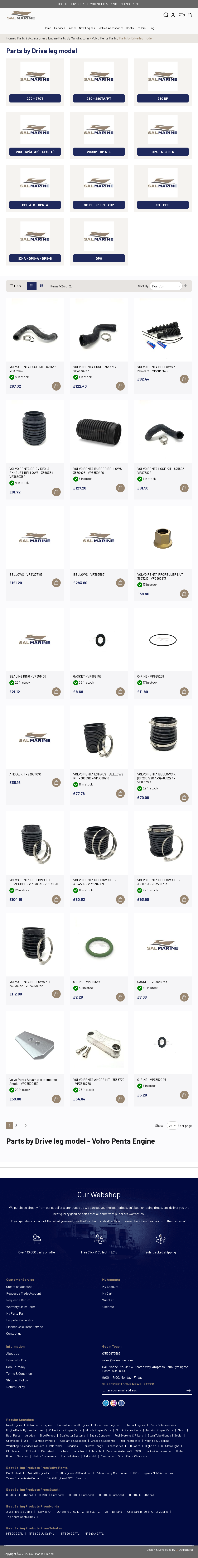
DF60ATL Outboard (51, 1495)
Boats (130, 28)
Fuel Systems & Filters (129, 1435)
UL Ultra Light (170, 1446)
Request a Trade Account (23, 1293)
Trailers (141, 28)
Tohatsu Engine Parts (159, 1430)
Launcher (78, 1451)
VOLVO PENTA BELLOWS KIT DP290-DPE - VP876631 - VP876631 (33, 882)
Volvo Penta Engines (40, 1425)
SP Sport (30, 1451)
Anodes (30, 1435)
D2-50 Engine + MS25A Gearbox (153, 1473)
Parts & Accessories (110, 28)
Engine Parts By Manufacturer (69, 38)
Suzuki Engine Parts (128, 1430)
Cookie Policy (15, 1367)
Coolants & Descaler (73, 1440)
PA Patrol (47, 1451)
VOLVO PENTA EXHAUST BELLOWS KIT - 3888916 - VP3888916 (98, 776)
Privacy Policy (16, 1360)
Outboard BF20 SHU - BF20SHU (147, 1511)
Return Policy (15, 1387)
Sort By (143, 286)
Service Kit (45, 1511)
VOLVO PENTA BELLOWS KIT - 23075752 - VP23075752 (30, 984)
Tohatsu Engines (134, 1425)
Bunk (9, 1456)
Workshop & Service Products (25, 1446)
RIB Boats (134, 1446)
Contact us (13, 1333)
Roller (179, 1451)
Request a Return (18, 1300)
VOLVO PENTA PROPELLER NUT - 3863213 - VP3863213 (161, 576)
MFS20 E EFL (14, 1533)
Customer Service (20, 1279)
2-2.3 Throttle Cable (19, 1511)
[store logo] (21, 15)
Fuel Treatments (130, 1440)
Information (15, 1346)
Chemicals (12, 1440)
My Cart (107, 1293)
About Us (12, 1353)
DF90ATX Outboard (111, 1495)
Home (10, 38)
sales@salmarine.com (117, 1360)
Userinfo (108, 1307)
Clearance (107, 1456)
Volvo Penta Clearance (132, 1456)
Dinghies (72, 1446)
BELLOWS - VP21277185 (26, 574)
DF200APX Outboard (19, 1495)
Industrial (90, 1456)
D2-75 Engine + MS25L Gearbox (67, 1478)
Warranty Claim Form (20, 1307)
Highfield (150, 1446)
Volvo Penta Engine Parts (65, 1430)
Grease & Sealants (103, 1440)
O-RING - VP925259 (150, 676)
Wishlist (108, 1300)
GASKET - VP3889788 (152, 982)
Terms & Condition (19, 1373)
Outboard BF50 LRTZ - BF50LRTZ (78, 1511)
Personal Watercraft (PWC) (123, 1451)
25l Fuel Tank (113, 1511)
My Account (111, 1279)
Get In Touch (111, 1346)
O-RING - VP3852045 (151, 1079)
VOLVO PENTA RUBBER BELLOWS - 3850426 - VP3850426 (98, 470)
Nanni (181, 1430)
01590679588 (111, 1353)
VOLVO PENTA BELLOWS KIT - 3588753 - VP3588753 (158, 882)
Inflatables (56, 1446)
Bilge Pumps (47, 1435)
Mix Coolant (13, 1473)
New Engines (87, 28)
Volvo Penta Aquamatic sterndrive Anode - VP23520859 (33, 1081)
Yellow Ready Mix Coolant (112, 1473)
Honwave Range (93, 1446)
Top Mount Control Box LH (22, 1517)
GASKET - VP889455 (87, 676)
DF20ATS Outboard (141, 1495)
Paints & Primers (44, 1440)
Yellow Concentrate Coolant (24, 1478)
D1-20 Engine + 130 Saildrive (73, 1473)
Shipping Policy (17, 1380)
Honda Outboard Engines (73, 1425)
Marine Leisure (70, 1456)
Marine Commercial (45, 1456)
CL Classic (13, 1451)
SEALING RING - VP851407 (27, 676)
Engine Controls (100, 1435)
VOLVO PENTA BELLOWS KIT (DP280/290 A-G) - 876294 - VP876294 (157, 778)
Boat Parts (13, 1435)
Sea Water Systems (72, 1435)
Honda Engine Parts (98, 1430)
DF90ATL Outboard (81, 1495)
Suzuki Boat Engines (106, 1425)
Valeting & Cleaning (157, 1440)
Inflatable (95, 1451)
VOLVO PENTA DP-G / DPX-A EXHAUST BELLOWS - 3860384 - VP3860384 (32, 472)
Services (59, 28)
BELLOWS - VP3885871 (89, 574)
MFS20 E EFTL (70, 1533)
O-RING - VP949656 (86, 982)
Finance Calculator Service (24, 1327)
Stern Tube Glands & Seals (165, 1435)
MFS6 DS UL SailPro (41, 1533)
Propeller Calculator (19, 1320)
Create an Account (19, 1287)
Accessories (115, 1446)
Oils (26, 1440)
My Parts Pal (14, 1313)
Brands (72, 28)
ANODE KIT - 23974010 (25, 774)
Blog (151, 28)
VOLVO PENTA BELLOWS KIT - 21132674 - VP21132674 (158, 369)
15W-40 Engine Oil (38, 1473)
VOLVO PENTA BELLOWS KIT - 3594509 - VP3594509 (94, 882)
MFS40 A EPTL (94, 1533)
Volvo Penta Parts (104, 38)
